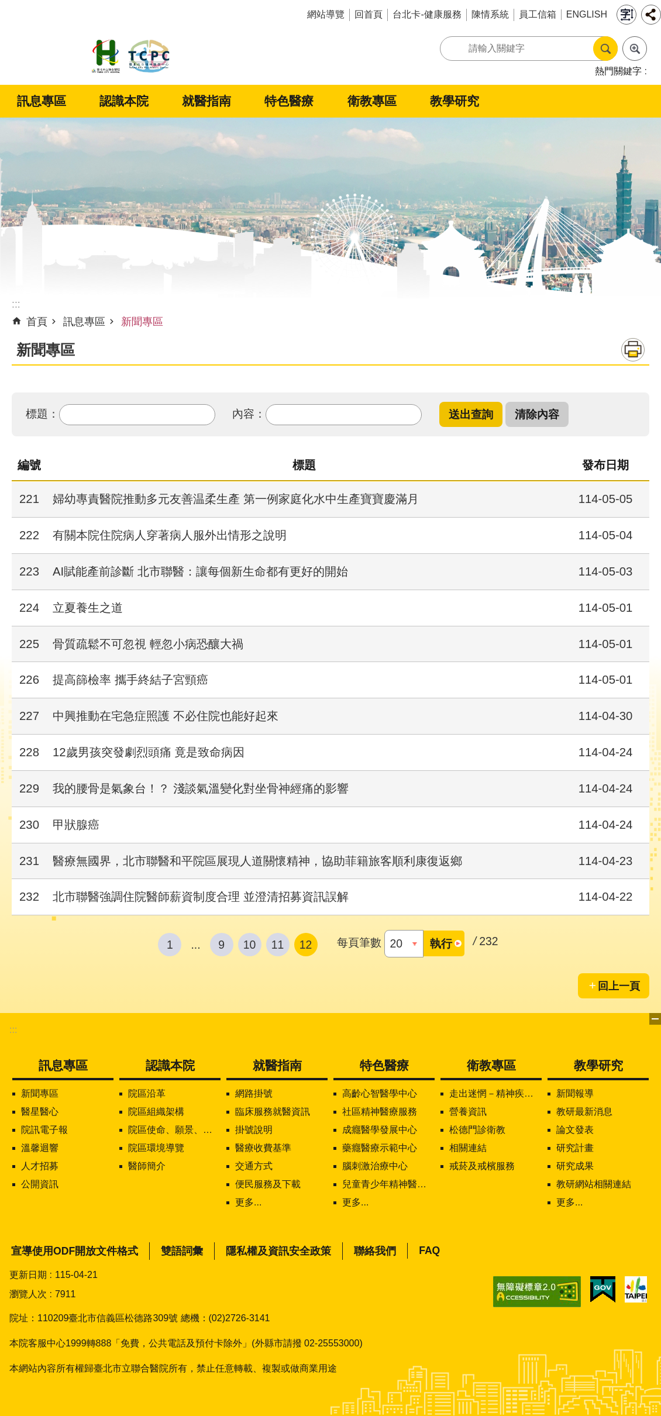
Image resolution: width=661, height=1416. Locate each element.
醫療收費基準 (263, 1148)
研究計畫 (575, 1148)
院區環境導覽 (156, 1148)
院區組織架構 (156, 1112)
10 (249, 944)
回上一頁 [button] (619, 986)
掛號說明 (254, 1130)
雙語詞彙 (182, 1251)
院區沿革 (147, 1093)
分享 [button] (651, 15)
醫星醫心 (39, 1112)
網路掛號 (254, 1093)
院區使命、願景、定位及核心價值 (174, 1130)
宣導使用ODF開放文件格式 (74, 1251)
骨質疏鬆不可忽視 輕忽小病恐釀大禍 (148, 644)
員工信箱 (537, 14)
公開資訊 (39, 1184)
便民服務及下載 (268, 1184)
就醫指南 (206, 101)
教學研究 (454, 101)
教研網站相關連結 (593, 1184)
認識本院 (124, 101)
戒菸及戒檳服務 (482, 1166)
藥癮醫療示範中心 (379, 1148)
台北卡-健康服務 (427, 14)
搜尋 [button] (605, 48)
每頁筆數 (359, 942)
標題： (42, 413)
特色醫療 (289, 101)
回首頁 (368, 14)
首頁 (36, 322)
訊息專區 (41, 101)
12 (305, 944)
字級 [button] (626, 15)
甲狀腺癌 (76, 824)
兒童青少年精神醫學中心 (388, 1184)
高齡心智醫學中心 (379, 1093)
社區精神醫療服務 (379, 1112)
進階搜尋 (634, 48)
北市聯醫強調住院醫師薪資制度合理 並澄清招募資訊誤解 (201, 896)
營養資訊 (468, 1112)
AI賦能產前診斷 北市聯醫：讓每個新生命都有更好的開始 (200, 571)
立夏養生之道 (88, 607)
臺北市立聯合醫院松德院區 (131, 57)
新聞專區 (142, 322)
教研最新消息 (584, 1112)
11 (277, 944)
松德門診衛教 (477, 1130)
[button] (470, 414)
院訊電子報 (44, 1130)
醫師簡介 (147, 1166)
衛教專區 (372, 101)
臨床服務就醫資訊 (272, 1112)
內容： (249, 413)
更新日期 (28, 1275)
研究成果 (575, 1166)
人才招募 (39, 1166)
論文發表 (575, 1130)
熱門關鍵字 (618, 71)
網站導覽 (326, 14)
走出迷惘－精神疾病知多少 (495, 1093)
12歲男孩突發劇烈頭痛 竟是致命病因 (149, 752)
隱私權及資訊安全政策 (278, 1251)
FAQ (429, 1250)
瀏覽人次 (28, 1294)
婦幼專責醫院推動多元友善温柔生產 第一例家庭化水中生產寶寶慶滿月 (236, 498)
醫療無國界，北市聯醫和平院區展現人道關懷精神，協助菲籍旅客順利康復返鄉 (257, 861)
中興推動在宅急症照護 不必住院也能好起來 (165, 715)
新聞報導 (575, 1093)
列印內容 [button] (633, 349)
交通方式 (254, 1166)
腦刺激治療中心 (375, 1166)
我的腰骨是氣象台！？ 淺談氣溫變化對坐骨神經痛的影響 (201, 788)
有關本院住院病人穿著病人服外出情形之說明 (170, 535)
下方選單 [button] (655, 1019)
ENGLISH (586, 14)
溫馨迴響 (39, 1148)
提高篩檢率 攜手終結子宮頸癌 (130, 679)
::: (13, 1030)
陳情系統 (490, 14)
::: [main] (16, 304)
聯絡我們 (375, 1251)
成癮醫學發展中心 (379, 1130)
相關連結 (468, 1148)
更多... (248, 1202)
